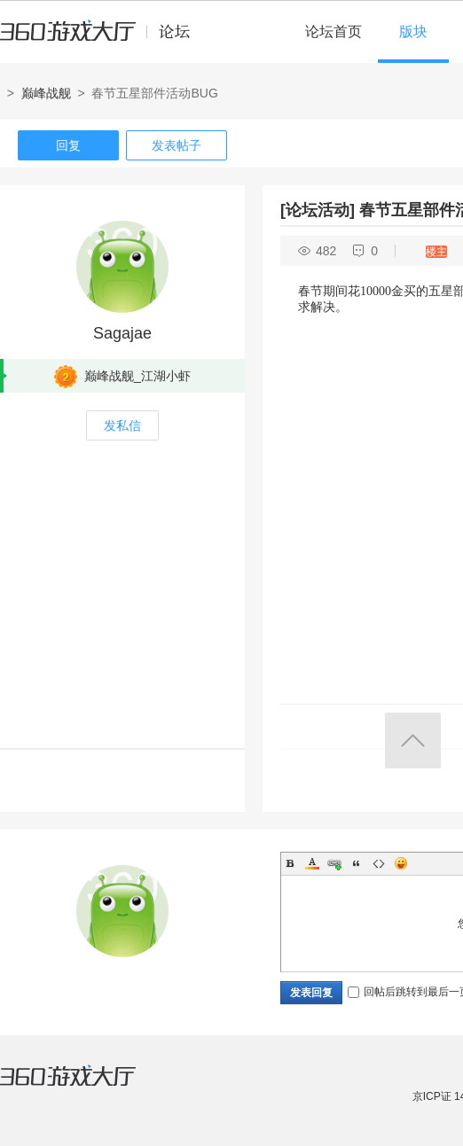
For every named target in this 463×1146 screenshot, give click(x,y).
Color (312, 863)
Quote (356, 863)
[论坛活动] (317, 210)
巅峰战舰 (46, 93)
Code (379, 863)
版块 (413, 31)
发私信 (122, 425)
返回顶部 (413, 740)
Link (334, 863)
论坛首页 (333, 31)
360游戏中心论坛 (102, 38)
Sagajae (122, 333)
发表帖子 (176, 145)
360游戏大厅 (86, 1086)
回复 (68, 145)
